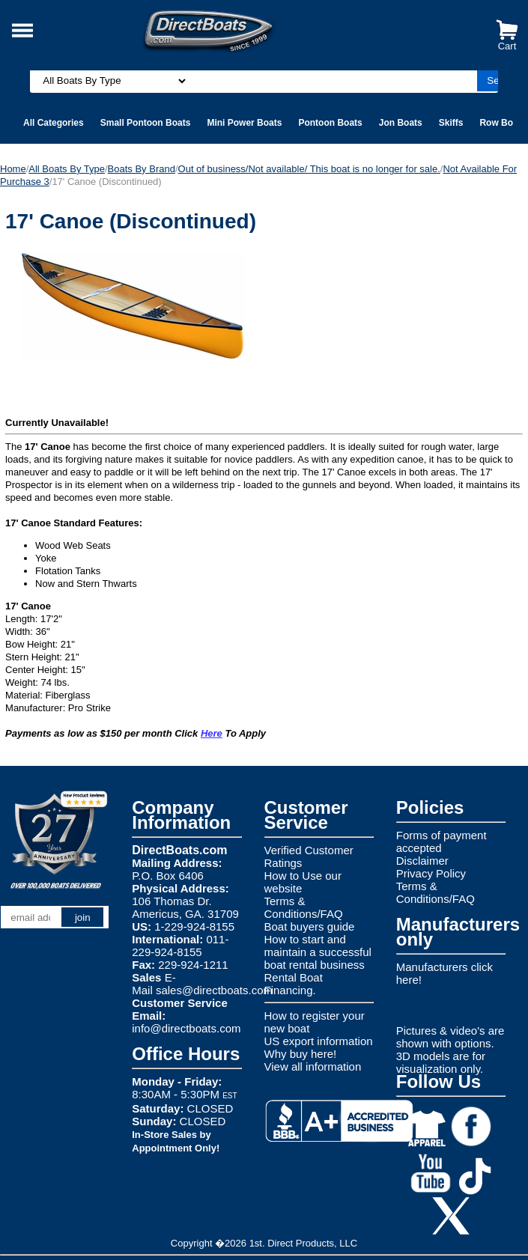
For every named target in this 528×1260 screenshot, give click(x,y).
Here (211, 733)
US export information (318, 1041)
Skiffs (451, 123)
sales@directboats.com (214, 990)
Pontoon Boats (330, 123)
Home (13, 168)
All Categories (53, 123)
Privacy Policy (431, 873)
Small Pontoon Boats (145, 123)
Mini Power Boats (244, 123)
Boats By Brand (141, 168)
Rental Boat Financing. (293, 983)
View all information (313, 1066)
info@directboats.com (186, 1028)
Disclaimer (422, 860)
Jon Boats (400, 123)
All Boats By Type (66, 168)
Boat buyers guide (309, 926)
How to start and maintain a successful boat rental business (317, 952)
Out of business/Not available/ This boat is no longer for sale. (309, 168)
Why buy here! (300, 1053)
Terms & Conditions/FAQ (303, 907)
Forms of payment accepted (441, 841)
